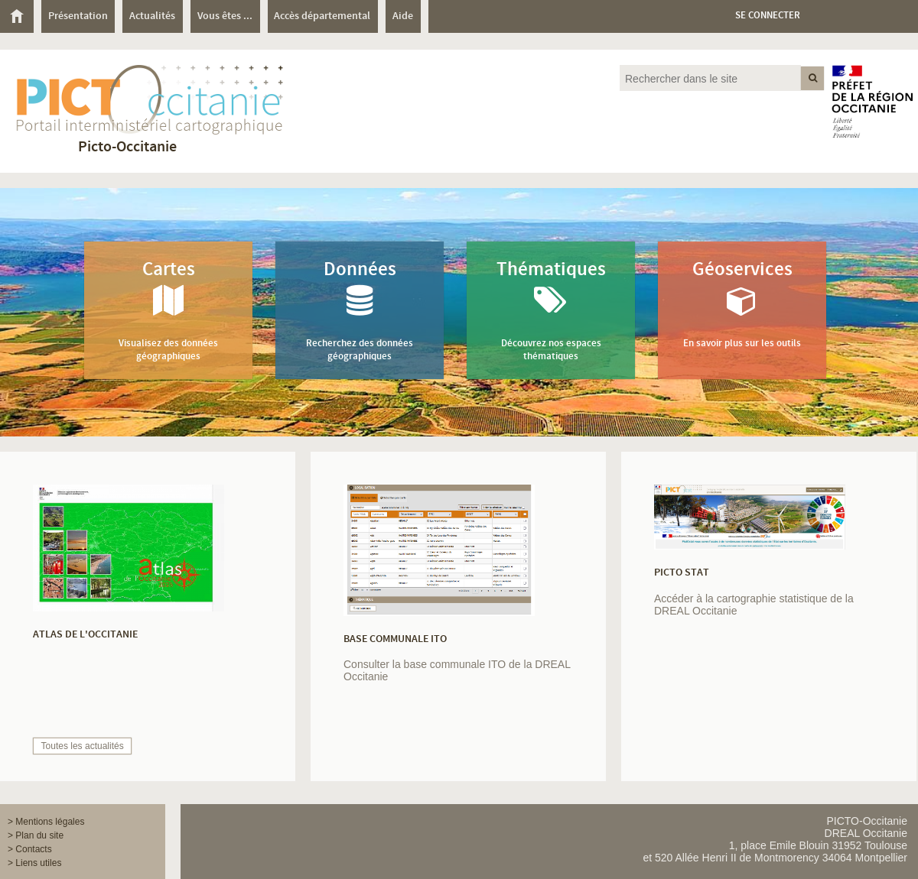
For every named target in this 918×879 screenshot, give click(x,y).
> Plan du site (35, 835)
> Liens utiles (34, 863)
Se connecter (767, 15)
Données (359, 310)
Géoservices (742, 303)
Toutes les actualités (82, 746)
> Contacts (30, 849)
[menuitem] (20, 16)
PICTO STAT (681, 572)
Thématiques (551, 310)
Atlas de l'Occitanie (85, 634)
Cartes (168, 310)
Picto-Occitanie (127, 147)
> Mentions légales (46, 821)
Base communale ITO (395, 639)
